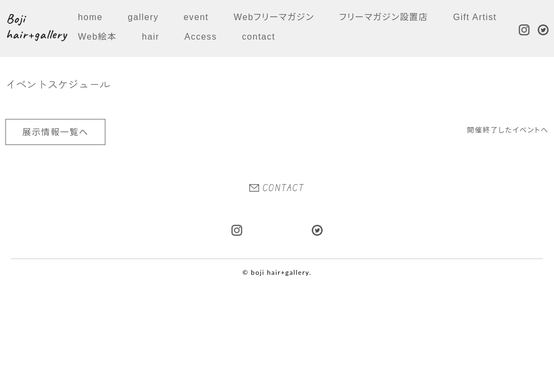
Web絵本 (97, 36)
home (90, 17)
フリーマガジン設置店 (383, 17)
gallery (143, 17)
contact (258, 36)
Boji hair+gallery (36, 26)
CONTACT (277, 187)
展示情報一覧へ (55, 132)
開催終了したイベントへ (508, 129)
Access (200, 36)
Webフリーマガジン (274, 17)
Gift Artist (474, 17)
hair (150, 36)
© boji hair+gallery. (276, 272)
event (196, 17)
